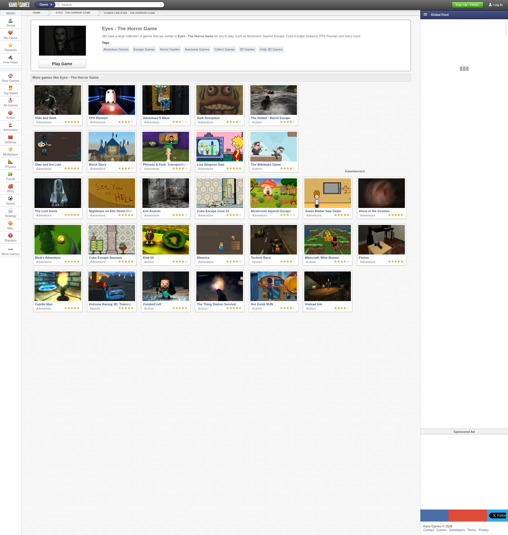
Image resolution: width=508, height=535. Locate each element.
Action (10, 114)
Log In (498, 4)
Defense (10, 139)
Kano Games (17, 4)
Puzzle (10, 176)
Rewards (11, 47)
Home (36, 12)
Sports (10, 200)
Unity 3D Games (271, 49)
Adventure (10, 126)
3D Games (247, 49)
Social (10, 22)
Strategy (10, 213)
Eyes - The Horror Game (73, 12)
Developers (457, 530)
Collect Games (224, 49)
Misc (10, 225)
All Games (10, 102)
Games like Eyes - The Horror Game (129, 13)
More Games (11, 251)
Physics (10, 163)
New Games (10, 77)
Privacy (484, 530)
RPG (10, 188)
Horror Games (170, 49)
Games (441, 530)
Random (11, 237)
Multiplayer (10, 151)
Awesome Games (197, 49)
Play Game (62, 64)
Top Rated (10, 90)
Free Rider (10, 59)
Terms (472, 530)
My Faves (11, 35)
